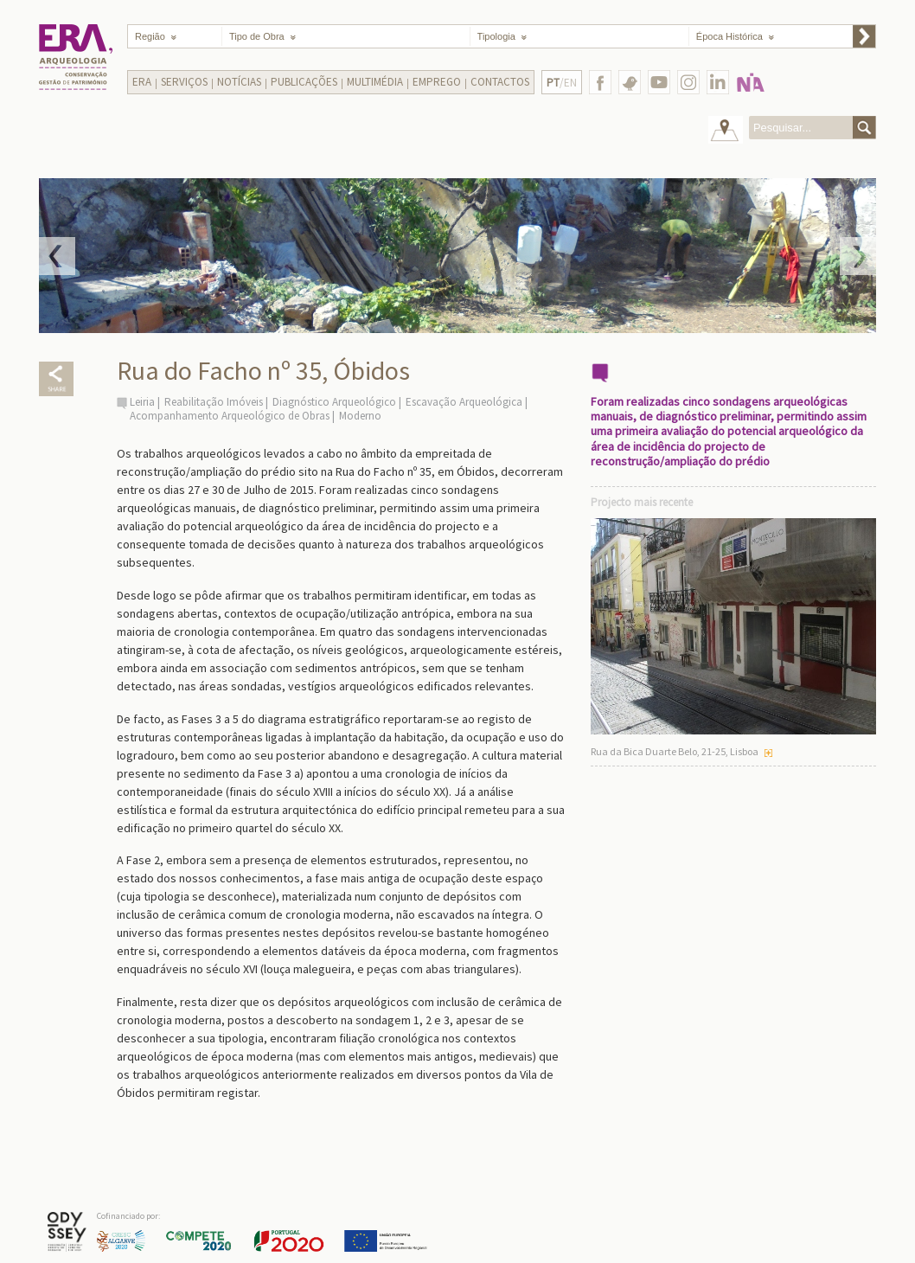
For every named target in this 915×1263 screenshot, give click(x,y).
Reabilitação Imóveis (213, 401)
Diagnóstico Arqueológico (334, 401)
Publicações (304, 81)
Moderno (360, 415)
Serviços (184, 81)
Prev (57, 256)
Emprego (437, 81)
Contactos (499, 81)
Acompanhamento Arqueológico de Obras (230, 415)
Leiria (142, 401)
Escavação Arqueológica (464, 401)
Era (141, 81)
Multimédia (375, 81)
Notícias (239, 81)
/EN (562, 82)
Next (858, 256)
